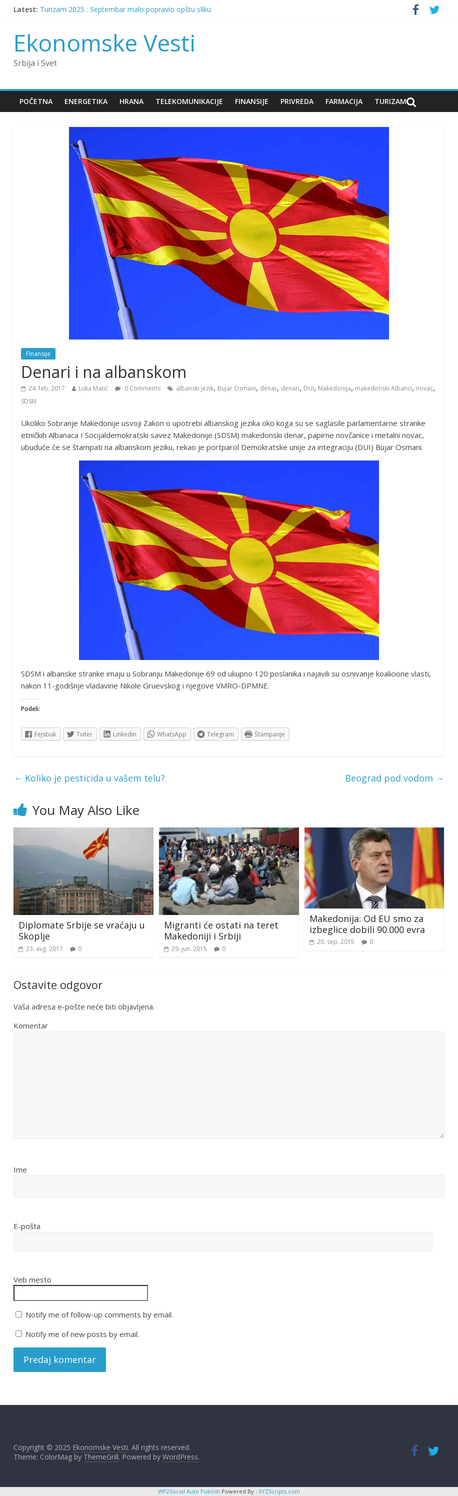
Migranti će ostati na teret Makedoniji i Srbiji (221, 930)
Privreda (297, 101)
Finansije (251, 101)
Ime (20, 1169)
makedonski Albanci (383, 388)
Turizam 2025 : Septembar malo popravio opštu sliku (125, 9)
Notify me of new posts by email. (82, 1334)
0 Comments (137, 388)
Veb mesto (33, 1279)
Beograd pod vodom (394, 778)
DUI (309, 388)
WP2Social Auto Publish (189, 1491)
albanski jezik (195, 388)
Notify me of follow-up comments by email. (99, 1315)
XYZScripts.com (279, 1491)
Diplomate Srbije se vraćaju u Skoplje (81, 930)
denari (290, 388)
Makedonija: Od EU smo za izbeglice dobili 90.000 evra (367, 924)
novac (424, 388)
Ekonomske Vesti (105, 42)
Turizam (390, 101)
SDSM (28, 401)
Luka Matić (93, 388)
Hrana (132, 101)
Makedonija (334, 388)
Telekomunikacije (189, 101)
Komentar (31, 1025)
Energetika (86, 101)
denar (268, 388)
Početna (36, 101)
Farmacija (344, 101)
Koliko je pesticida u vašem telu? (89, 778)
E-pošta (27, 1226)
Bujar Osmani (237, 388)
